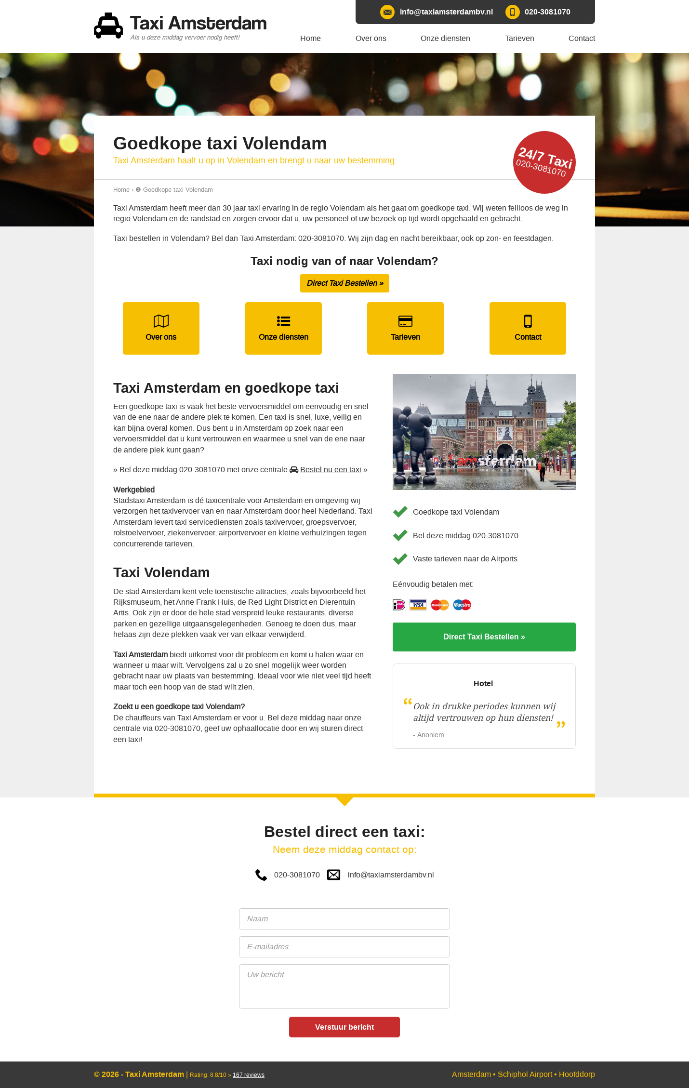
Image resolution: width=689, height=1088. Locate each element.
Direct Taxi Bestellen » (344, 283)
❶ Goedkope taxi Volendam (174, 190)
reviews (249, 1075)
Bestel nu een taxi (330, 469)
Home (121, 190)
